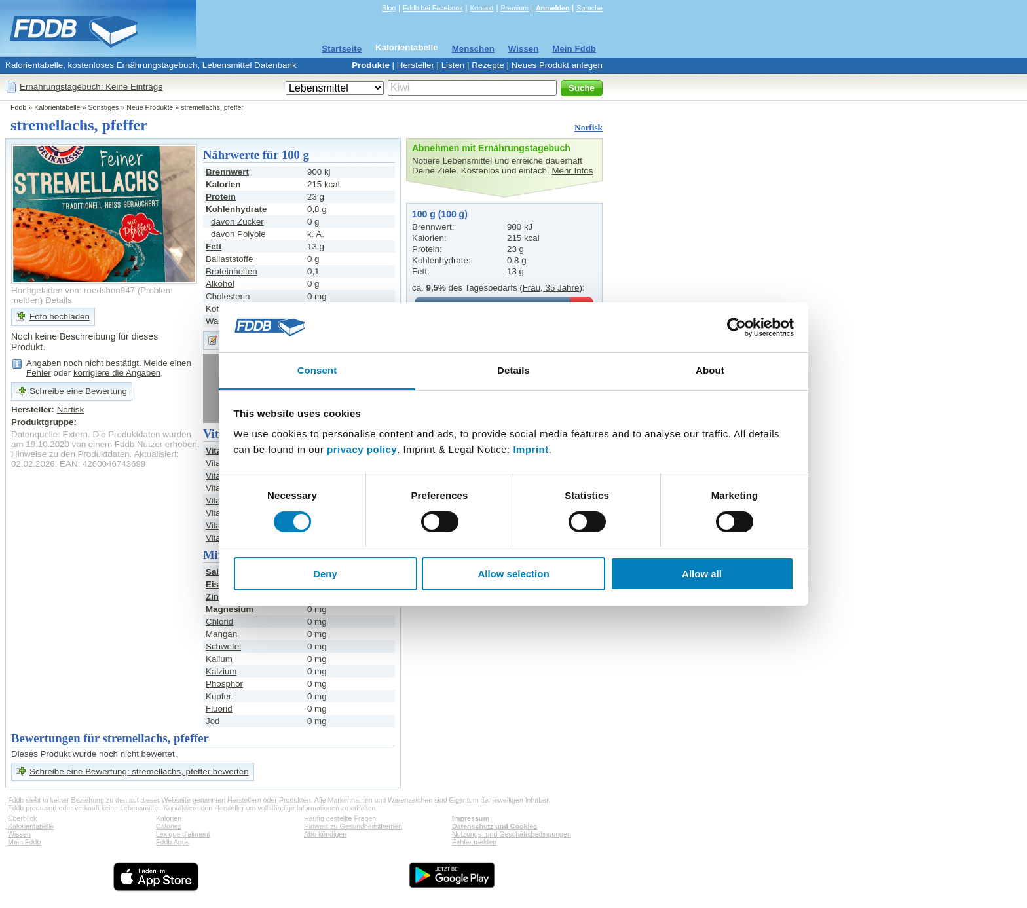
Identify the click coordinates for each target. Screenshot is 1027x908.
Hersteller (415, 65)
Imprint (530, 449)
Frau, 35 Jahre (551, 288)
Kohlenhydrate (236, 209)
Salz (214, 572)
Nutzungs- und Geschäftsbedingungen (511, 834)
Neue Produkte (149, 107)
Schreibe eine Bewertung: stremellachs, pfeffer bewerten (139, 771)
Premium (514, 8)
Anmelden (553, 8)
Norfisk (588, 127)
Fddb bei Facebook (432, 8)
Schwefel (223, 646)
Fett (213, 246)
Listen (453, 65)
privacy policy (362, 449)
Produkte (371, 65)
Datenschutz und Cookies (494, 826)
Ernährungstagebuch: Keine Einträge (91, 87)
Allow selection (513, 573)
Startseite (342, 49)
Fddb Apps (172, 842)
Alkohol (220, 284)
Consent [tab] (317, 370)
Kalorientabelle (406, 47)
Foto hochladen (59, 316)
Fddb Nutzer (138, 444)
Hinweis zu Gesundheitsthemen (353, 826)
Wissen (523, 49)
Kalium (219, 659)
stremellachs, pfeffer (212, 107)
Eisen (217, 584)
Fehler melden (474, 842)
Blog (389, 8)
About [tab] (710, 370)
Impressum (470, 818)
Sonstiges (103, 107)
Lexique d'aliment (183, 834)
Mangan (221, 634)
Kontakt (481, 8)
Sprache (589, 8)
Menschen (473, 49)
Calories (168, 826)
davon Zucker (237, 222)
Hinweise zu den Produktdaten (70, 454)
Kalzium (221, 671)
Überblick (22, 818)
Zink (214, 597)
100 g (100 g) (440, 214)
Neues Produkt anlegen (557, 65)
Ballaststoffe (229, 259)
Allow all (702, 573)
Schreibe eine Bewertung (78, 391)
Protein (221, 197)
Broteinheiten (231, 271)
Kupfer (218, 696)
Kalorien (168, 818)
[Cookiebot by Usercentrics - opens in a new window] (736, 327)
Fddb (18, 107)
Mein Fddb (574, 49)
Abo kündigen (325, 834)
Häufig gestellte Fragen (340, 818)
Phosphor (224, 684)
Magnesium (229, 609)
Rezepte (488, 65)
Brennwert (227, 172)
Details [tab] (513, 370)
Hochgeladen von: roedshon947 (73, 290)
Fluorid (219, 709)
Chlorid (219, 622)
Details (58, 300)
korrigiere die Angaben (116, 373)
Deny (325, 573)
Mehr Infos (572, 170)
